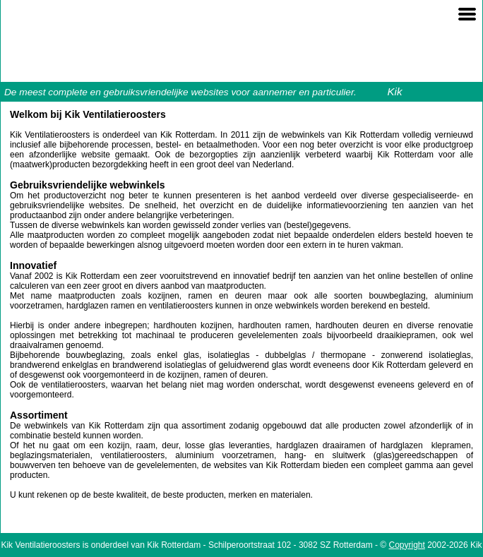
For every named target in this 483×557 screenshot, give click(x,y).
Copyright (407, 545)
